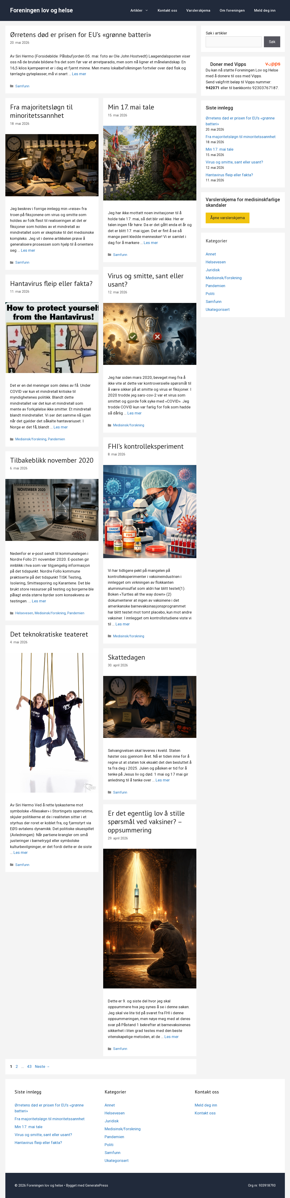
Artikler (141, 10)
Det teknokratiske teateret (49, 633)
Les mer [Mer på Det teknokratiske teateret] (21, 852)
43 (30, 1066)
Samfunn (22, 86)
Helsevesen (24, 613)
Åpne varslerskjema (227, 217)
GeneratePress (96, 1185)
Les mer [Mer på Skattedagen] (163, 780)
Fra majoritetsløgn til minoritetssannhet (41, 111)
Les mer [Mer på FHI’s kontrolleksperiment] (123, 624)
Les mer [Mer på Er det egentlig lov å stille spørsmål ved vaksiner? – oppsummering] (171, 1036)
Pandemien (56, 439)
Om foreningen (232, 10)
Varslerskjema (198, 10)
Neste (42, 1066)
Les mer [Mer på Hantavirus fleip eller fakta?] (61, 427)
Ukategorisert (218, 309)
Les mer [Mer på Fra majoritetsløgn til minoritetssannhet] (28, 250)
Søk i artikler (216, 33)
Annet (211, 254)
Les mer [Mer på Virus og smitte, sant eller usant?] (134, 413)
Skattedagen (126, 657)
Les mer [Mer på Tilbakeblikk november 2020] (39, 601)
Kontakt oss (167, 10)
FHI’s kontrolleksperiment (146, 446)
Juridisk (213, 270)
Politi (210, 293)
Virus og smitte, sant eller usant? (146, 279)
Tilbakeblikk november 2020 (51, 460)
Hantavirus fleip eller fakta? (51, 283)
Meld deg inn (265, 10)
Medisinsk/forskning (128, 425)
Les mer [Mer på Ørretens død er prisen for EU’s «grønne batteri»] (79, 73)
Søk (272, 41)
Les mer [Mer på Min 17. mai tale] (151, 242)
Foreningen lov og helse (41, 10)
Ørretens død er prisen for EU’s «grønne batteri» (80, 34)
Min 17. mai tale (131, 106)
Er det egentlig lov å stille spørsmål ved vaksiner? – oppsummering (146, 821)
